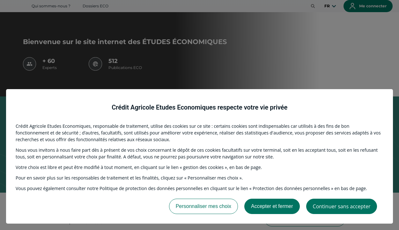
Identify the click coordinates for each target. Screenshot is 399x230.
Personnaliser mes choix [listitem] (203, 206)
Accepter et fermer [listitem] (272, 206)
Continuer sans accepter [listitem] (342, 206)
